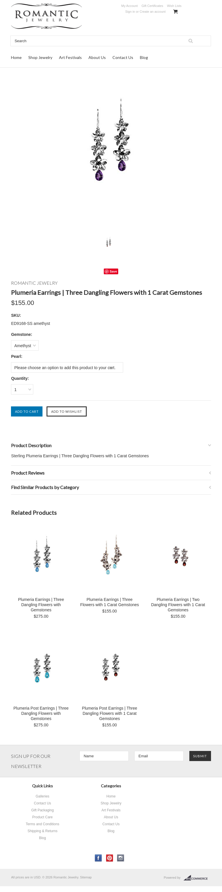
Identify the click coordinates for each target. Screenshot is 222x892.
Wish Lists (174, 6)
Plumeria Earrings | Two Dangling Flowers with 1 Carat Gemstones (178, 604)
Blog (144, 57)
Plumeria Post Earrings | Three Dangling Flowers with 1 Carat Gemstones (109, 713)
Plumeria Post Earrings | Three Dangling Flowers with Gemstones (41, 713)
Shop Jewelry (40, 57)
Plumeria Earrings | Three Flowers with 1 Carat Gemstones (109, 602)
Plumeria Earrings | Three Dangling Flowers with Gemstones (41, 604)
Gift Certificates (152, 6)
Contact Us (122, 57)
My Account (129, 6)
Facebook (98, 858)
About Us (97, 57)
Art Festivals (70, 57)
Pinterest (109, 858)
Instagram (120, 858)
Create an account (153, 11)
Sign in (130, 11)
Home (16, 57)
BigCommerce (197, 878)
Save (113, 271)
